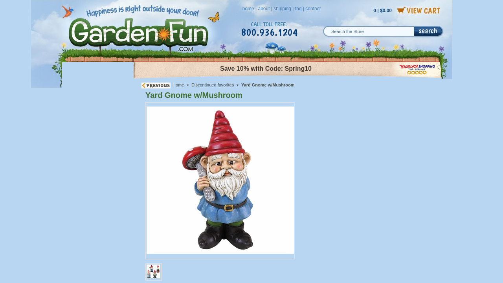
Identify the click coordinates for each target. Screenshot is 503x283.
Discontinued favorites (212, 85)
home (248, 8)
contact (313, 8)
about (264, 8)
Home (178, 85)
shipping (282, 8)
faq (298, 8)
